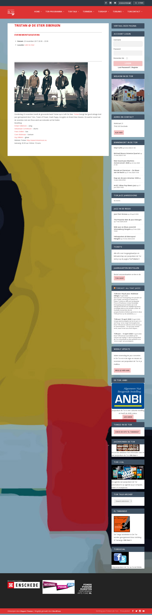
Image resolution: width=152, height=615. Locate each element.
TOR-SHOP (119, 280)
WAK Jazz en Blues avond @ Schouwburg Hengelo (125, 230)
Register (135, 69)
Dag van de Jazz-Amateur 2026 (126, 180)
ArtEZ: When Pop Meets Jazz (125, 187)
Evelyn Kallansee (20, 127)
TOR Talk (72, 13)
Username (117, 41)
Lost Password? (124, 69)
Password (116, 51)
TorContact (133, 13)
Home (37, 13)
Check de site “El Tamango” (127, 433)
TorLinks (117, 13)
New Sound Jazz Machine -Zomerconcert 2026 (124, 163)
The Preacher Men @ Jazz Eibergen (128, 221)
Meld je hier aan (122, 372)
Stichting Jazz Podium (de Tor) (107, 612)
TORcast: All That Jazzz (128, 290)
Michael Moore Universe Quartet (127, 155)
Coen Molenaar (20, 136)
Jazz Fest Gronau (120, 216)
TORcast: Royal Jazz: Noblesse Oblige (126, 296)
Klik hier (119, 134)
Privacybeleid (125, 612)
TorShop (102, 13)
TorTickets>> (134, 260)
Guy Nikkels (18, 139)
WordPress (56, 613)
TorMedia (87, 13)
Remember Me (118, 60)
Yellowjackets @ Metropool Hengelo (124, 239)
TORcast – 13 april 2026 (123, 335)
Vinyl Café (118, 149)
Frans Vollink (19, 133)
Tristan (76, 116)
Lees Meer (128, 418)
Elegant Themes (26, 613)
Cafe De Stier (29, 46)
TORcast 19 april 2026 (122, 321)
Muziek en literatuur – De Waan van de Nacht (126, 173)
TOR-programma (54, 13)
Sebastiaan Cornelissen (23, 130)
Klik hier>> (134, 457)
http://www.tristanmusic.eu (37, 142)
